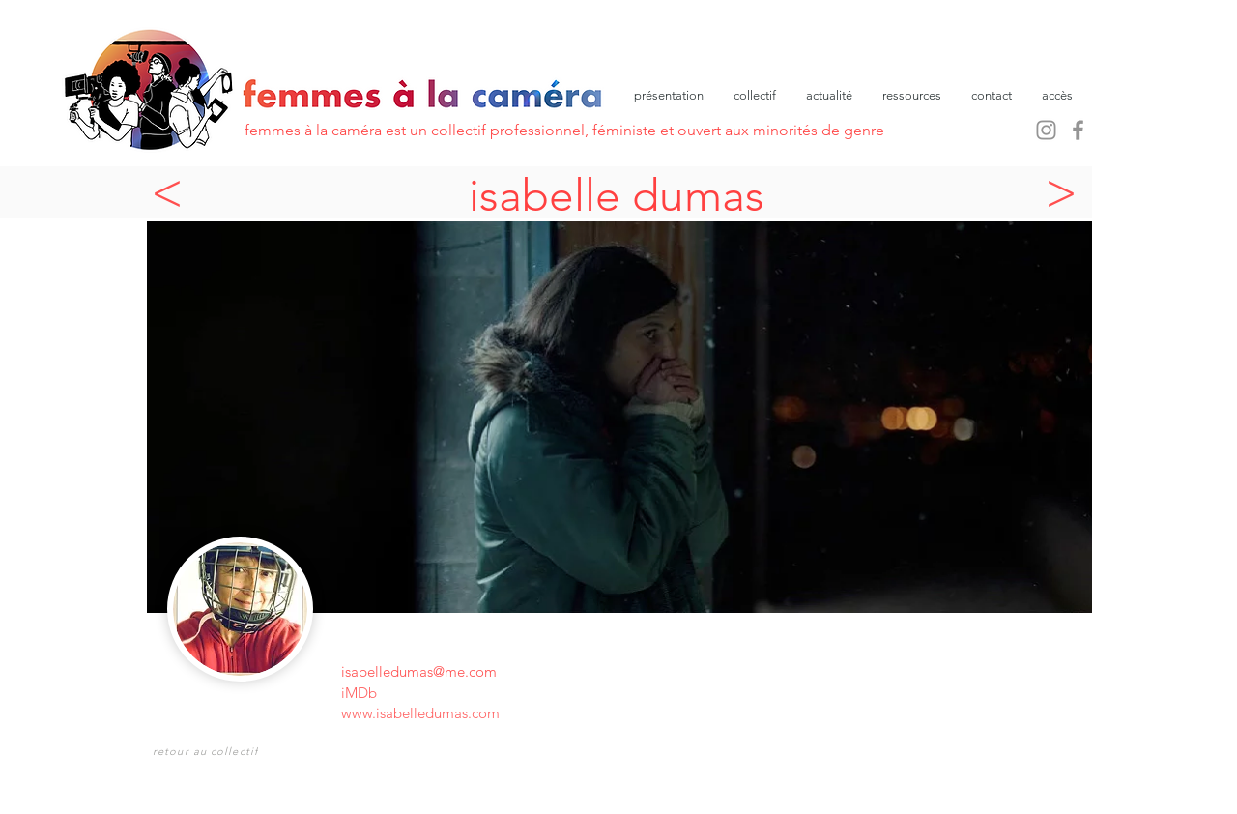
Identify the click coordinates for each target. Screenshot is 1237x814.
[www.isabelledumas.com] (514, 713)
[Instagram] (1046, 130)
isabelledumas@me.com (419, 671)
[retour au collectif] (207, 751)
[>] (1066, 191)
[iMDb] (368, 693)
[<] (172, 191)
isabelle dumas (616, 195)
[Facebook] (1078, 130)
